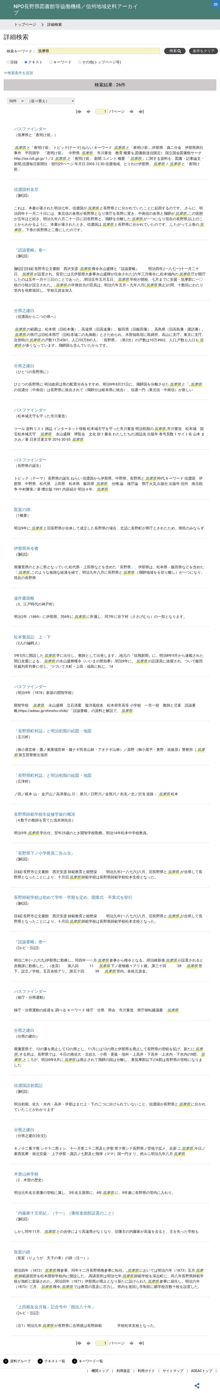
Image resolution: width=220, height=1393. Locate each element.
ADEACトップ (201, 1371)
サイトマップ (173, 1371)
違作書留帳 (24, 598)
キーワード (62, 62)
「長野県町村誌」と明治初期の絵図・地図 (53, 731)
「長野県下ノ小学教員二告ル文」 (44, 853)
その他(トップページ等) (101, 62)
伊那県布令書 (26, 548)
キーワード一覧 (91, 1361)
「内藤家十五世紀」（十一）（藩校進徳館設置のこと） (65, 1213)
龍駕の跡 (22, 509)
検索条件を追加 (20, 73)
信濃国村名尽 (26, 189)
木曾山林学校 (26, 1174)
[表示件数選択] (15, 101)
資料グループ (20, 1361)
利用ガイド (146, 1371)
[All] (99, 51)
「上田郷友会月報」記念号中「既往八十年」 (55, 1307)
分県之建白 (24, 310)
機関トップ (100, 1371)
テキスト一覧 (54, 1361)
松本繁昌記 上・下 (32, 637)
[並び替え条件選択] (50, 101)
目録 (14, 62)
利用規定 (123, 1371)
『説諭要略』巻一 (30, 250)
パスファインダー (30, 128)
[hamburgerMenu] (215, 4)
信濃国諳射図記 (28, 1085)
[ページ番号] (101, 111)
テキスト (35, 62)
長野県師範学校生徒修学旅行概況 (44, 814)
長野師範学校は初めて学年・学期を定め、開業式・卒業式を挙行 (73, 897)
